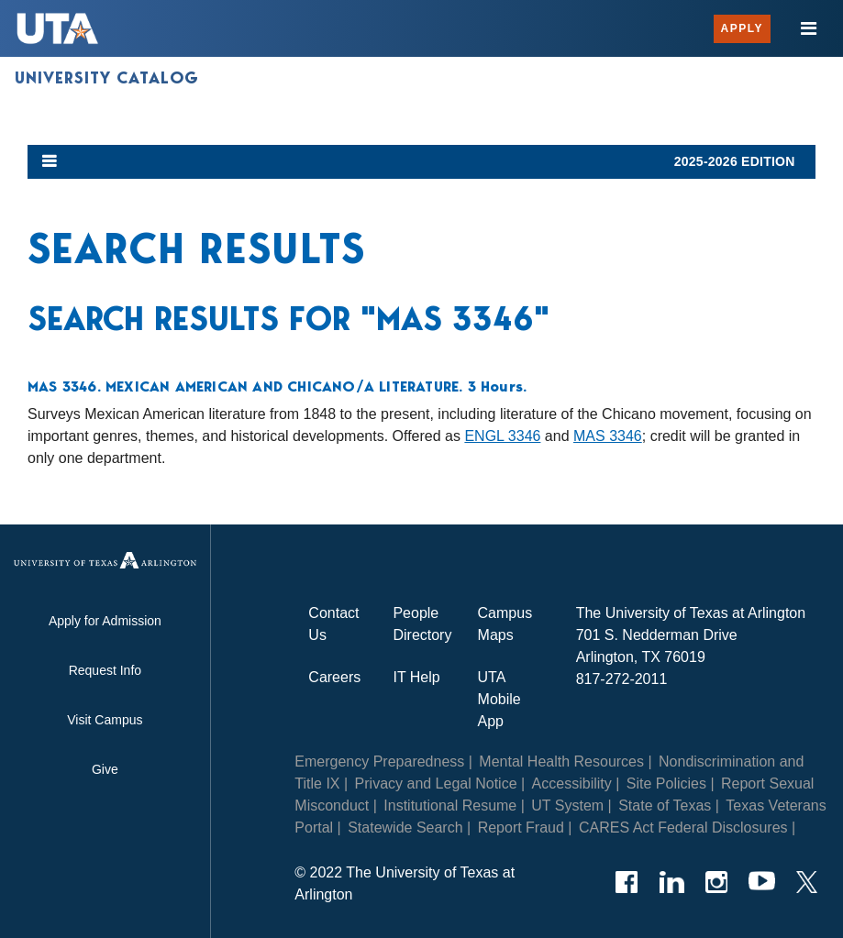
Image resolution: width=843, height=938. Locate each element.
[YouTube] (762, 882)
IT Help (416, 677)
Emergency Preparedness (379, 761)
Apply (742, 28)
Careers (334, 677)
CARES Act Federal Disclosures (683, 827)
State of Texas (664, 805)
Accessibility (572, 783)
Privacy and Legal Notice (436, 783)
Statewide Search (405, 827)
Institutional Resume (449, 805)
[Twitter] (806, 882)
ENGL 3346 (502, 436)
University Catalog (107, 78)
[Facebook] (627, 882)
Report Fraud (521, 827)
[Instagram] (717, 882)
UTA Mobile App (499, 699)
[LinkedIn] (672, 882)
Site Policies (666, 783)
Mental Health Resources (561, 761)
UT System (567, 805)
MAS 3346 (607, 436)
